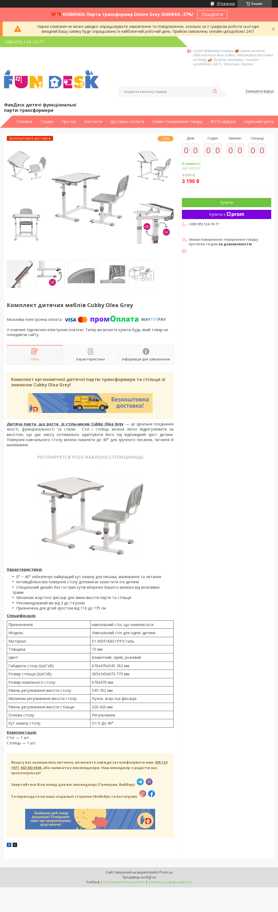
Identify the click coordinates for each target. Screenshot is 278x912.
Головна (24, 121)
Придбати (212, 14)
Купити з (226, 214)
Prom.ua (165, 872)
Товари (47, 121)
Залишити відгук (259, 91)
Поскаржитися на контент (124, 882)
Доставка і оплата (127, 121)
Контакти (93, 121)
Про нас (69, 121)
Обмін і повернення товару (177, 121)
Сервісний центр (259, 121)
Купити (226, 202)
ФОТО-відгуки (223, 121)
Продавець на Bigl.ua (139, 877)
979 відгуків (226, 3)
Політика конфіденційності (169, 882)
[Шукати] (215, 91)
